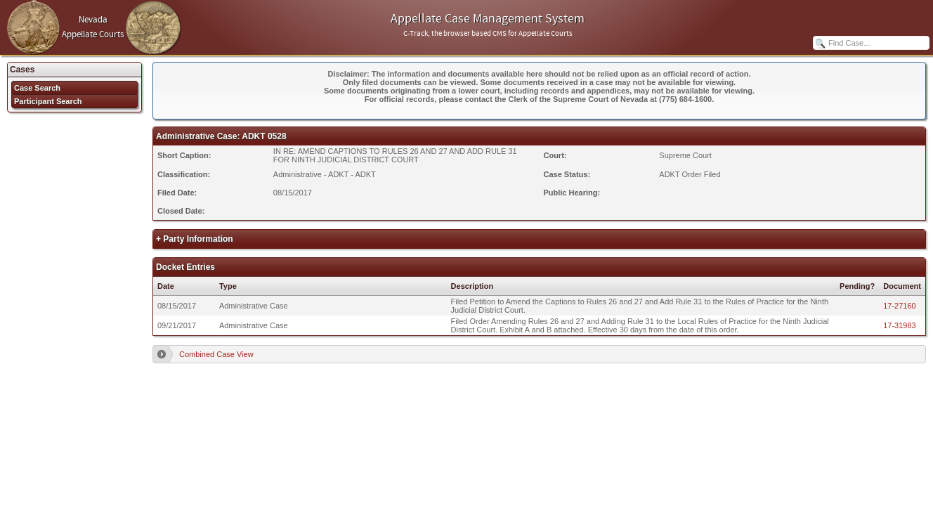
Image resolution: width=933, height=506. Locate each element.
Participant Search (48, 101)
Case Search (37, 88)
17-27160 (899, 305)
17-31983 (899, 325)
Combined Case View (216, 354)
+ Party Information (194, 239)
